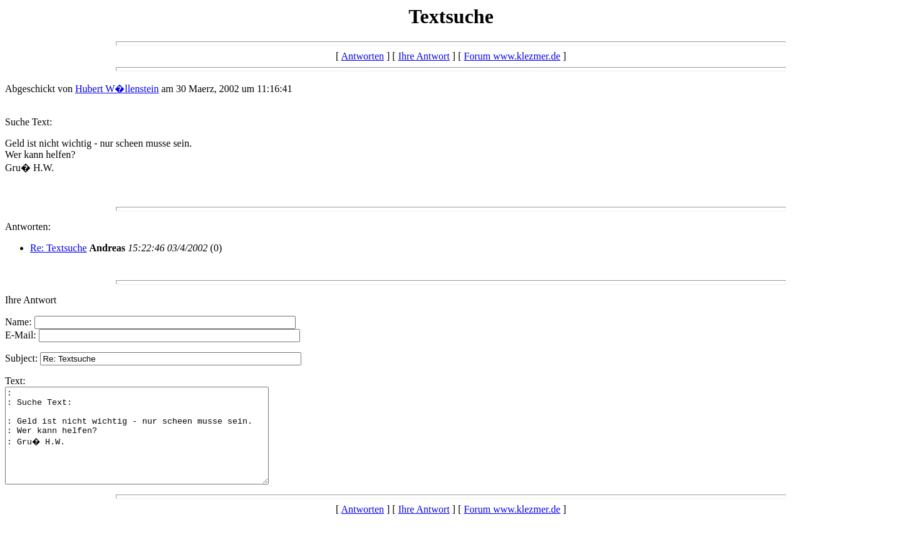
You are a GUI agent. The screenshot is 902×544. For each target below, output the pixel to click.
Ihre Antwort (424, 56)
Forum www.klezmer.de (512, 56)
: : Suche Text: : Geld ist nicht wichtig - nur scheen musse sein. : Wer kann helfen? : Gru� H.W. (152, 445)
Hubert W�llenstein (116, 88)
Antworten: (28, 226)
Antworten (362, 56)
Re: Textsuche (58, 248)
